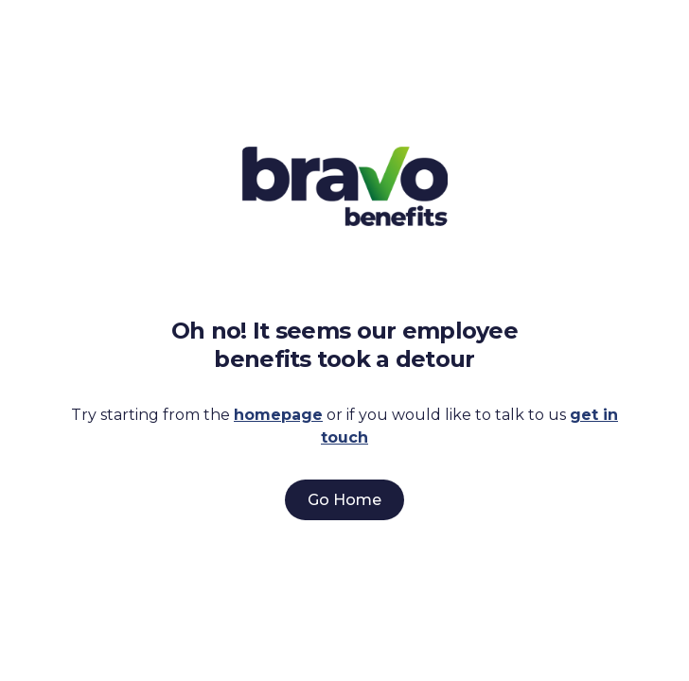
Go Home (344, 500)
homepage (278, 415)
